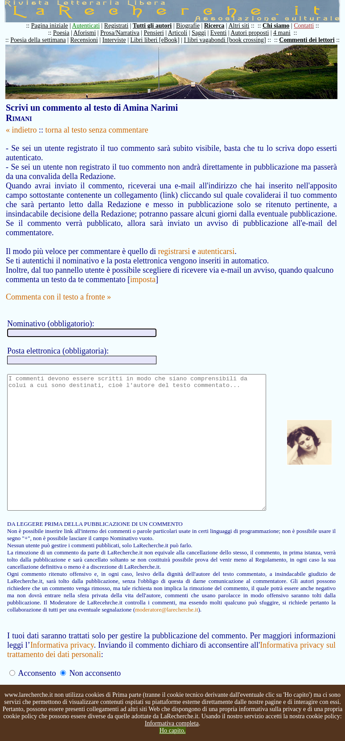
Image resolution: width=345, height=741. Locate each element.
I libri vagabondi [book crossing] (229, 40)
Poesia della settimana (42, 40)
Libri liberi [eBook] (159, 40)
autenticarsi (215, 241)
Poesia (66, 32)
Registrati (121, 25)
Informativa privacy (63, 662)
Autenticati (90, 25)
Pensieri (158, 32)
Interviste (119, 40)
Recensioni (89, 40)
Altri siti (243, 25)
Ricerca (219, 25)
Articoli (182, 32)
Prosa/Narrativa (124, 32)
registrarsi (174, 241)
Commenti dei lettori (311, 40)
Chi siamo (280, 25)
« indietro (21, 129)
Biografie (192, 25)
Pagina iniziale (54, 25)
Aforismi (89, 32)
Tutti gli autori (156, 25)
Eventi (223, 32)
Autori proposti (254, 32)
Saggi (203, 32)
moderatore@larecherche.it (72, 627)
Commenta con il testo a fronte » (58, 287)
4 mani (286, 32)
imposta (143, 270)
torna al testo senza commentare (96, 129)
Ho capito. (172, 730)
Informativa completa (172, 723)
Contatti (308, 25)
